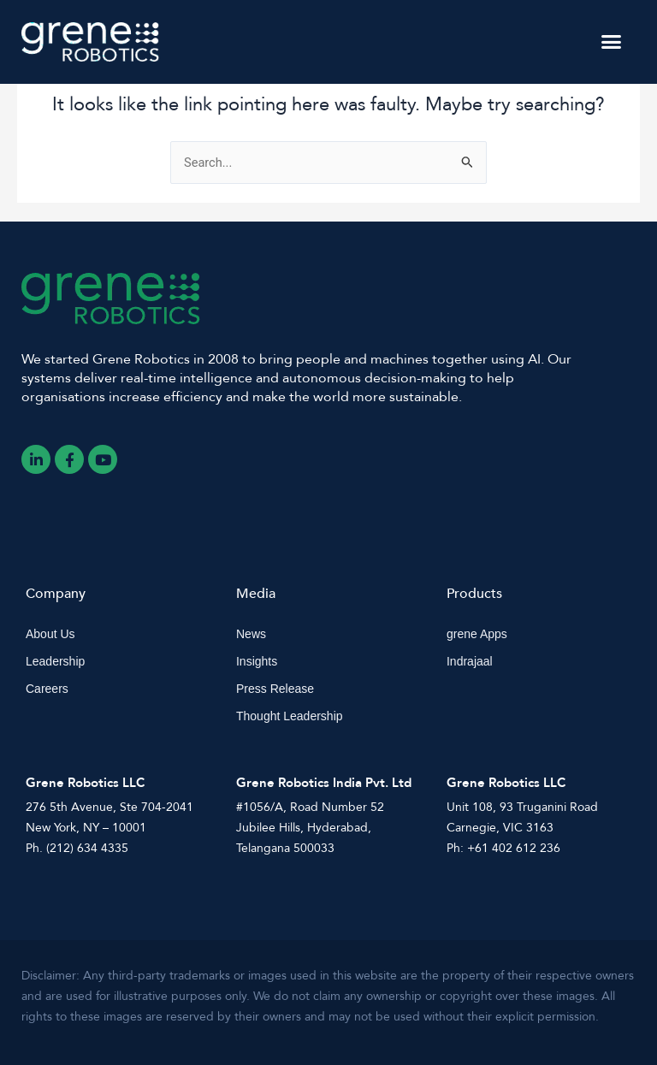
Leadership (55, 661)
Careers (47, 688)
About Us (50, 634)
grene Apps (477, 634)
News (251, 634)
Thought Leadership (289, 716)
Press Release (275, 688)
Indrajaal (470, 661)
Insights (256, 661)
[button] (611, 42)
